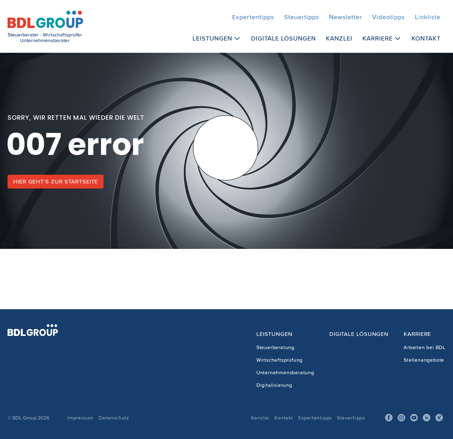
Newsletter (345, 17)
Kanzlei (339, 38)
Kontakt (425, 38)
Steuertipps (301, 17)
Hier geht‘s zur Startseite (55, 181)
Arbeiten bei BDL (424, 347)
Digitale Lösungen (283, 38)
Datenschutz (113, 417)
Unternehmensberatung (285, 372)
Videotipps (388, 17)
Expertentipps (253, 17)
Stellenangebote (424, 360)
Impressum (80, 417)
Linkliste (427, 17)
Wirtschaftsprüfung (279, 360)
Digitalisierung (274, 385)
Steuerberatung (275, 347)
